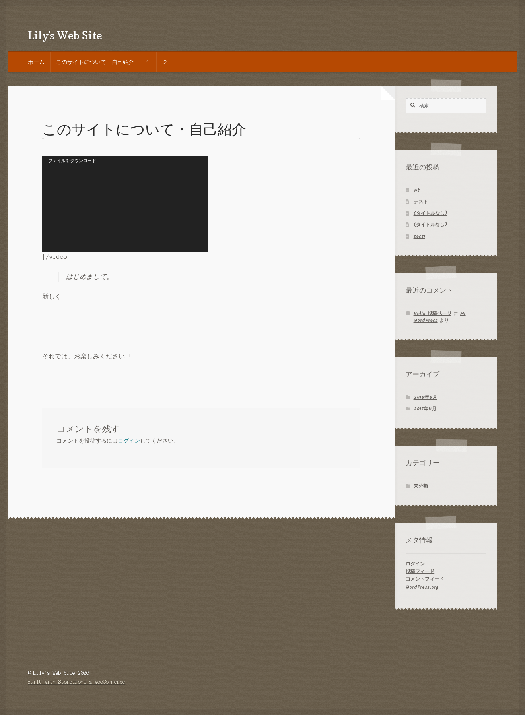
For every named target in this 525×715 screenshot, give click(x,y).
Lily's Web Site (65, 35)
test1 (419, 236)
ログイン (129, 440)
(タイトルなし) (430, 213)
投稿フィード (420, 571)
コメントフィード (425, 579)
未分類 (421, 486)
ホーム (36, 62)
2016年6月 (425, 397)
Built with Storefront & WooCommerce (76, 681)
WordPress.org (422, 587)
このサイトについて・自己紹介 (95, 62)
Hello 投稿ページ (432, 313)
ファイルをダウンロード (72, 160)
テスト (421, 202)
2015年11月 (425, 409)
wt (417, 190)
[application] (125, 204)
